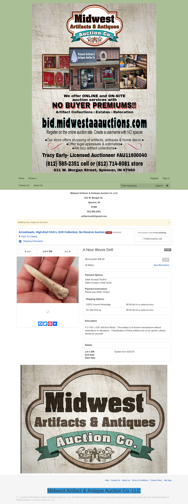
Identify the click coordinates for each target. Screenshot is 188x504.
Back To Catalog (28, 236)
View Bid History (161, 265)
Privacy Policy (156, 480)
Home (21, 178)
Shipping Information (31, 241)
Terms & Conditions (140, 480)
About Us (38, 185)
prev (28, 251)
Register (154, 178)
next (67, 251)
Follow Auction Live (153, 239)
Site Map (167, 480)
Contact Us (24, 185)
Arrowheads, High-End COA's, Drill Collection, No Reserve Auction (62, 232)
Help (107, 480)
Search (159, 186)
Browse (33, 178)
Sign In (166, 178)
